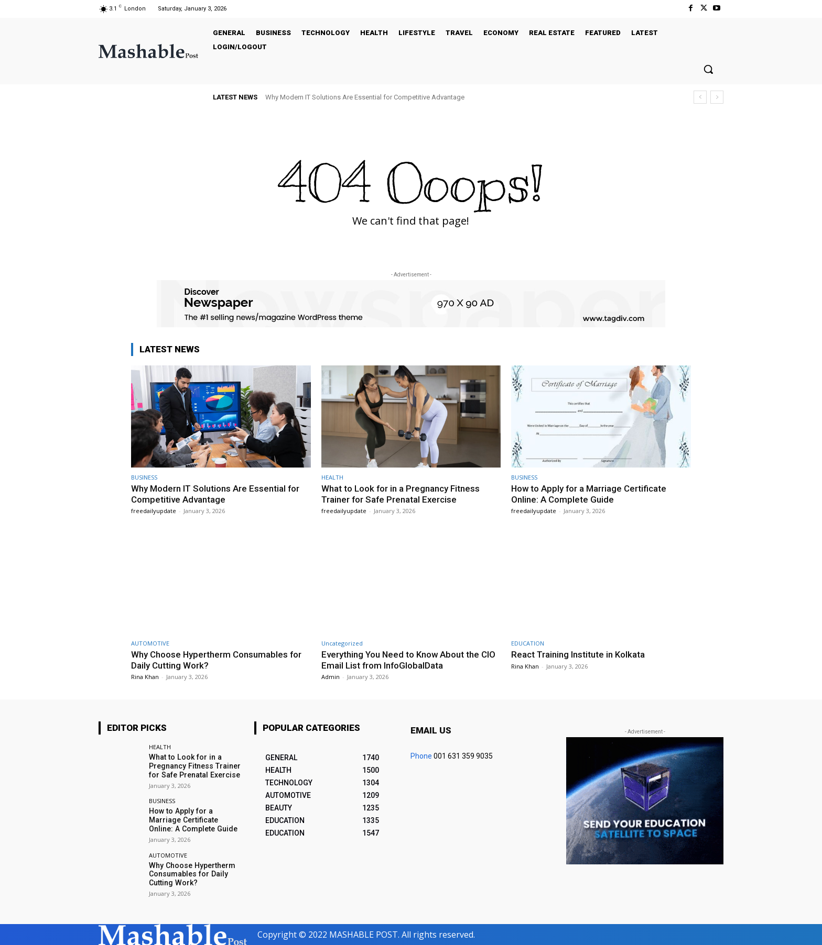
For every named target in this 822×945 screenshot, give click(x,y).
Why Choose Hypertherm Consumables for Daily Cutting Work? (191, 874)
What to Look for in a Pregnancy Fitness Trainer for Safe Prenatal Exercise (400, 493)
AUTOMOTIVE (150, 643)
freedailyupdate (153, 511)
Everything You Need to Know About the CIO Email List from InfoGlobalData (408, 659)
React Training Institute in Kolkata (578, 654)
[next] (716, 97)
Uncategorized (342, 643)
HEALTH (332, 477)
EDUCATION (527, 643)
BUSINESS (144, 477)
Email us (430, 730)
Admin (330, 677)
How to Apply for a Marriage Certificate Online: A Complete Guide (589, 493)
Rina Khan (145, 677)
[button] (708, 69)
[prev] (700, 97)
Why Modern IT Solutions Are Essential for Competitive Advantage (364, 97)
